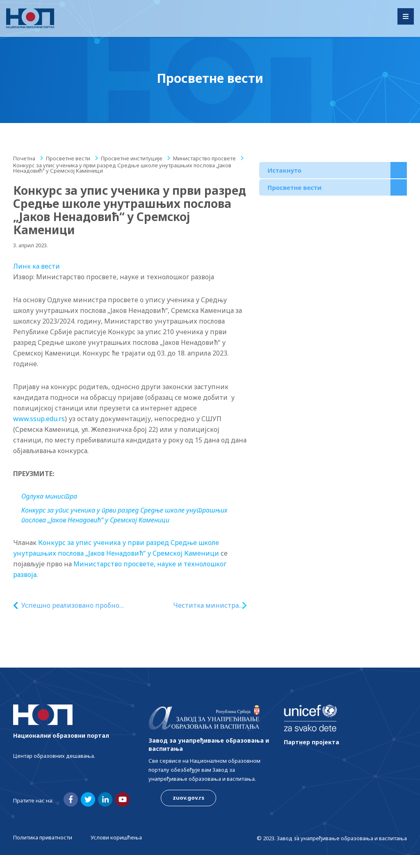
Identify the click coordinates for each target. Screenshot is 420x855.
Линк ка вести (36, 266)
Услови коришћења (116, 837)
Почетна (24, 158)
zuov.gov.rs (188, 797)
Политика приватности (42, 837)
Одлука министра (49, 496)
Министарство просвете (204, 158)
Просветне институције (131, 158)
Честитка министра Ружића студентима (205, 605)
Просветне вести (68, 158)
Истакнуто (284, 170)
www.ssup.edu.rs (39, 418)
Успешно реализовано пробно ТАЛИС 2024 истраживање (70, 605)
